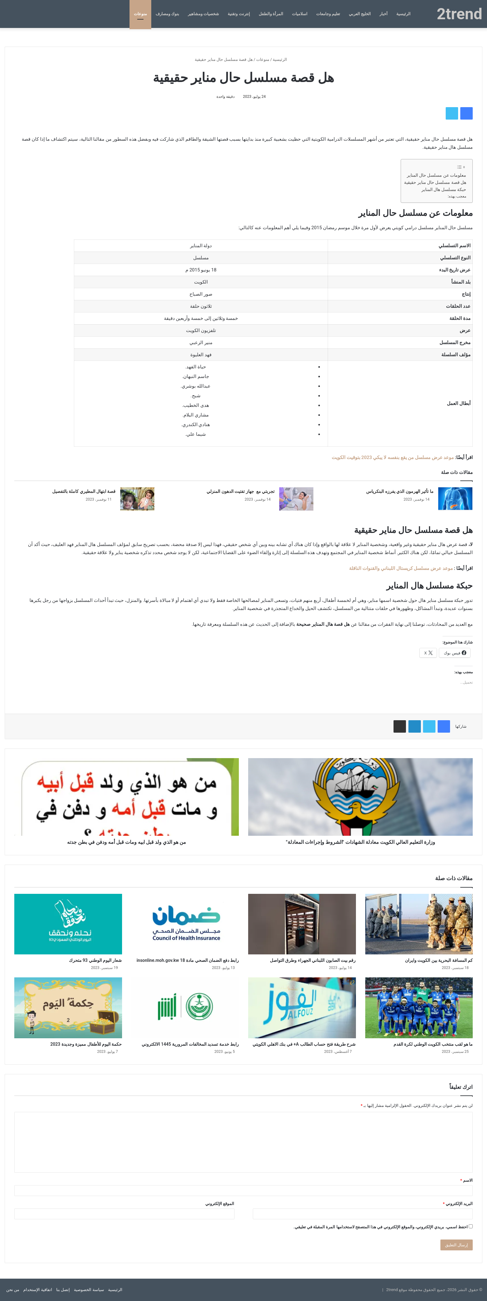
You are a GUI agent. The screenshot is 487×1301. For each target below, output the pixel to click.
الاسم (466, 1180)
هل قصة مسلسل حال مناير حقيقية (435, 182)
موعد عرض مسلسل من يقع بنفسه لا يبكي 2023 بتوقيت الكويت (393, 457)
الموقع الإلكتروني (219, 1203)
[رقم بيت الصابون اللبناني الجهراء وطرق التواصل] (302, 924)
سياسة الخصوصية (89, 1289)
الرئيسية (403, 13)
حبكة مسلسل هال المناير (443, 189)
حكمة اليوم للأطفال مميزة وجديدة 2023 (86, 1044)
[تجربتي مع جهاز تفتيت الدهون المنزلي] (296, 499)
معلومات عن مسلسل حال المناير (436, 175)
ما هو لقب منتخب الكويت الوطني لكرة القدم (433, 1044)
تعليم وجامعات (328, 13)
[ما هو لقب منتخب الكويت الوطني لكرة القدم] (419, 1007)
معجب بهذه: (457, 196)
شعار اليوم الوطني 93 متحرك (95, 960)
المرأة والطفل (271, 13)
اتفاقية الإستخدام (37, 1289)
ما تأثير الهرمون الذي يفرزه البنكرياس (399, 491)
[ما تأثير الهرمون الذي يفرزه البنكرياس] (455, 499)
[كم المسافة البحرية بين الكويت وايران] (419, 924)
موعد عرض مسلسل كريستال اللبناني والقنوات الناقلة (401, 568)
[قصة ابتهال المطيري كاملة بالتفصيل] (137, 499)
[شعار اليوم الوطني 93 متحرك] (68, 924)
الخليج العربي (360, 13)
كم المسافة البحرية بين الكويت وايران (439, 960)
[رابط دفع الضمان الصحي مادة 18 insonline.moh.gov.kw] (185, 924)
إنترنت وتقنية (239, 13)
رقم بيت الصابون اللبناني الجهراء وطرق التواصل (313, 960)
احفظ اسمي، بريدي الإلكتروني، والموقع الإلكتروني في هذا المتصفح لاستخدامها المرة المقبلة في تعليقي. (381, 1227)
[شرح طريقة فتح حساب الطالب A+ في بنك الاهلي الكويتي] (302, 1007)
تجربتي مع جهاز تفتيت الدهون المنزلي (241, 491)
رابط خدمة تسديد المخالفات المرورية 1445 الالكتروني (190, 1044)
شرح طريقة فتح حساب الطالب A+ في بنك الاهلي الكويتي (304, 1044)
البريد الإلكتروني (458, 1203)
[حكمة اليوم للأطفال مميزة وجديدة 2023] (68, 1007)
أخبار (384, 13)
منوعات (140, 13)
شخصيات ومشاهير (203, 13)
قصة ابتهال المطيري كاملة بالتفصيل (84, 491)
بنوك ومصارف (167, 13)
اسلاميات (299, 13)
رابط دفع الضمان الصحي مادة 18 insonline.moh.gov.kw (188, 960)
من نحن (12, 1289)
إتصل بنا (63, 1289)
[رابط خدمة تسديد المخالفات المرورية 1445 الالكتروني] (185, 1007)
